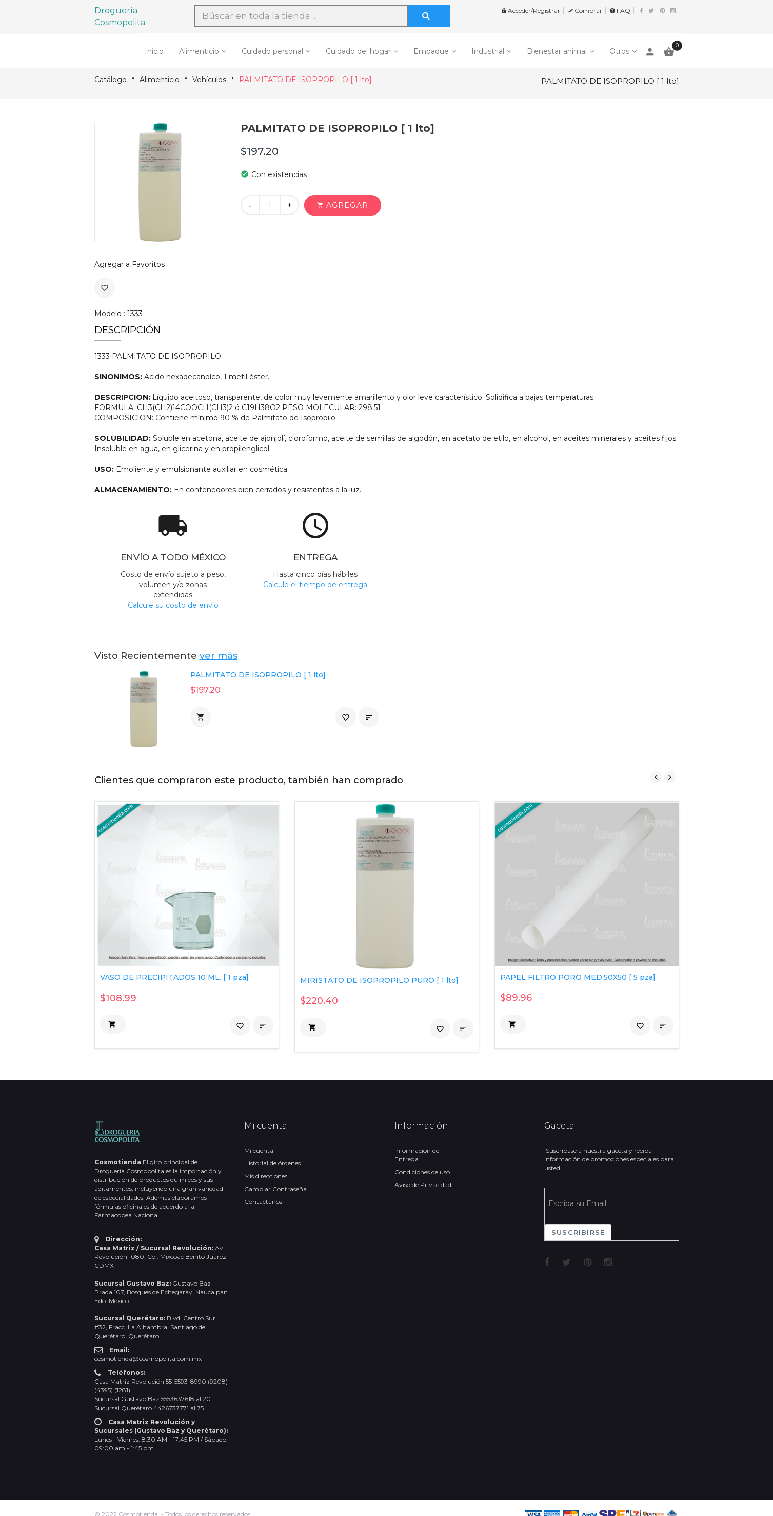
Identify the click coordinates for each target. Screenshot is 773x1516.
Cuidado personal (272, 51)
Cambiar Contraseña (275, 1189)
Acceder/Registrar (530, 10)
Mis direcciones (265, 1176)
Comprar (584, 10)
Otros (619, 51)
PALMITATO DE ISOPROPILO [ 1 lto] (305, 79)
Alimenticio (199, 51)
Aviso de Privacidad (422, 1185)
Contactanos (263, 1202)
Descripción (127, 330)
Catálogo (110, 79)
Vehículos (209, 79)
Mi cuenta (258, 1150)
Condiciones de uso (422, 1172)
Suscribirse (578, 1232)
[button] (342, 205)
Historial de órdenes (272, 1163)
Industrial (487, 51)
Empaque (431, 51)
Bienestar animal (557, 51)
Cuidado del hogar (358, 51)
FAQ (619, 10)
